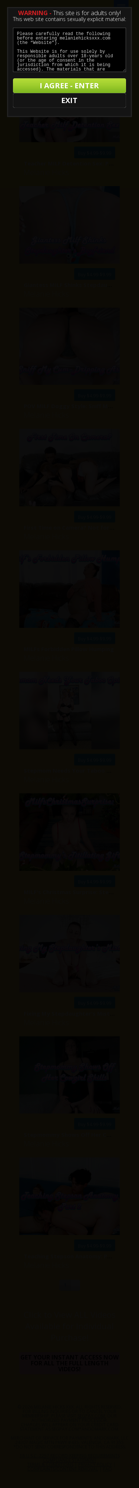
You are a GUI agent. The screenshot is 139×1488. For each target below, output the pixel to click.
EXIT (69, 100)
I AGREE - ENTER (69, 85)
